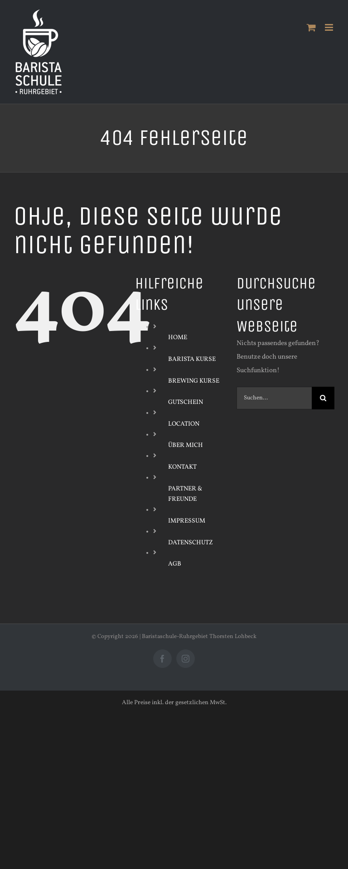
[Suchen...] (274, 398)
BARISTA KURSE (192, 359)
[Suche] (323, 398)
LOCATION (183, 424)
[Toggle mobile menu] (329, 27)
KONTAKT (182, 467)
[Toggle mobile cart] (311, 27)
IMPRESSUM (186, 521)
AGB (174, 564)
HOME (177, 337)
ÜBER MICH (185, 445)
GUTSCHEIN (185, 402)
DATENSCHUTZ (190, 542)
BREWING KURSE (193, 381)
